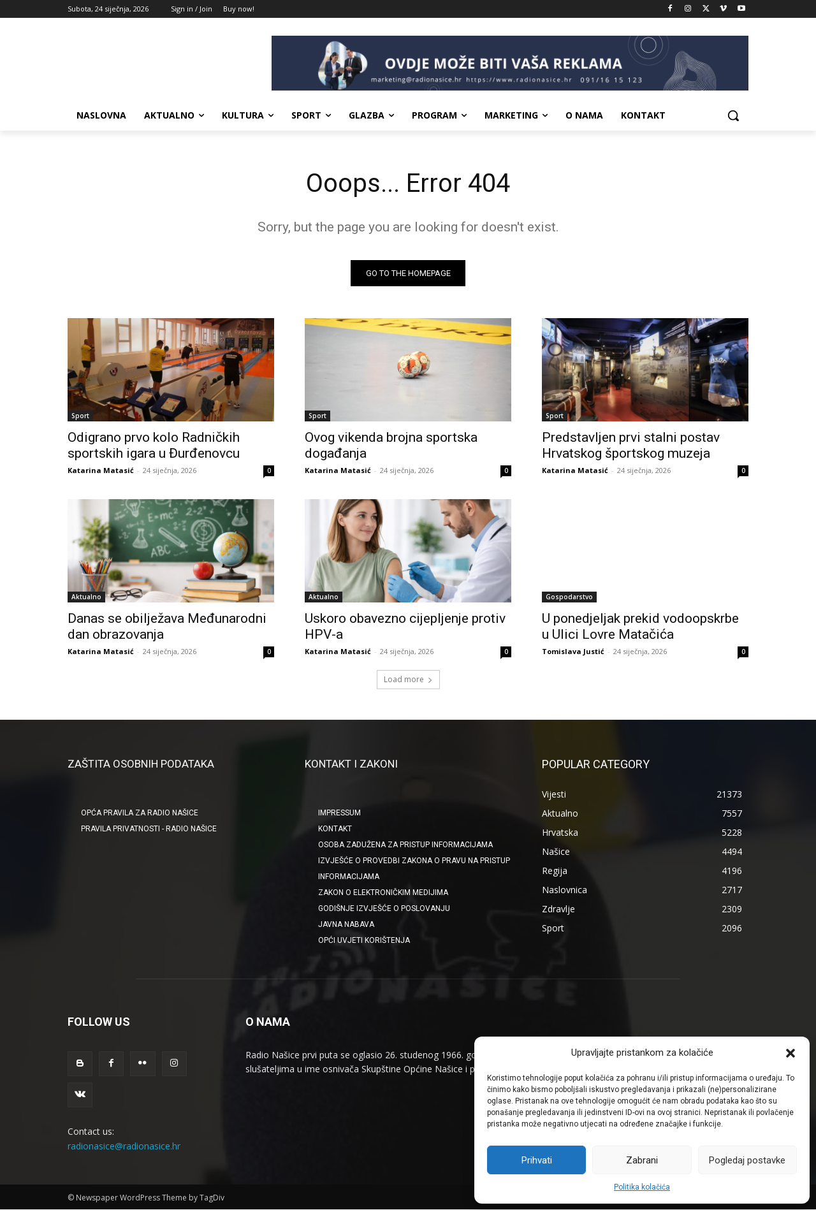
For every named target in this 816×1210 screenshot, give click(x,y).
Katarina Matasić (101, 470)
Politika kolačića (642, 1187)
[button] (790, 1053)
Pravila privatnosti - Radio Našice (149, 828)
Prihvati (536, 1160)
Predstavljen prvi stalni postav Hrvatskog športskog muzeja (631, 445)
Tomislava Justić (573, 651)
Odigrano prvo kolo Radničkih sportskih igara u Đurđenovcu (154, 445)
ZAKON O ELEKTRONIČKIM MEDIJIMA (383, 892)
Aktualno (86, 596)
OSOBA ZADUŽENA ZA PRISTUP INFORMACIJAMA (405, 844)
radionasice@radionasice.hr (124, 1145)
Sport (80, 415)
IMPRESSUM (339, 812)
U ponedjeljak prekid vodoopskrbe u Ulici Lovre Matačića (640, 626)
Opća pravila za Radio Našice (139, 812)
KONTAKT (335, 828)
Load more (408, 679)
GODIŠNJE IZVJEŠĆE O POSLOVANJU (384, 908)
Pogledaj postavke (747, 1160)
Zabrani (642, 1160)
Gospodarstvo (569, 596)
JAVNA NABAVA (346, 924)
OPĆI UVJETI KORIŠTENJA (364, 940)
